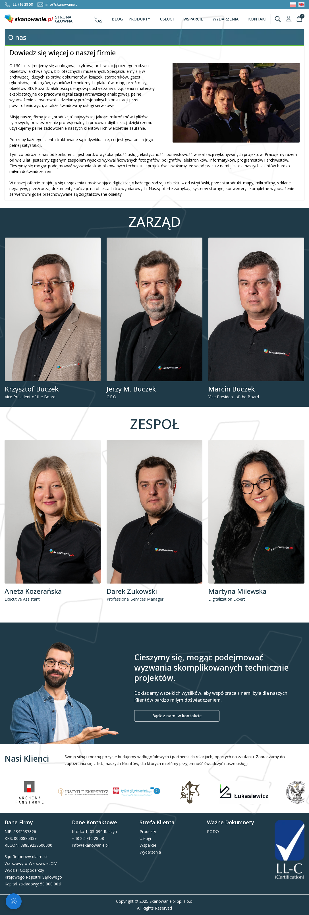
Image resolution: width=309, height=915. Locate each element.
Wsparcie (195, 19)
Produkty (141, 19)
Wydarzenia (228, 19)
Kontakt (257, 19)
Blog (117, 19)
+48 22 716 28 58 (88, 838)
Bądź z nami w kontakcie (177, 715)
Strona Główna (63, 19)
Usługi (169, 19)
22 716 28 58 (19, 4)
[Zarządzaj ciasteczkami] (14, 901)
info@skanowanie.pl (58, 4)
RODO (213, 831)
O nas (98, 19)
